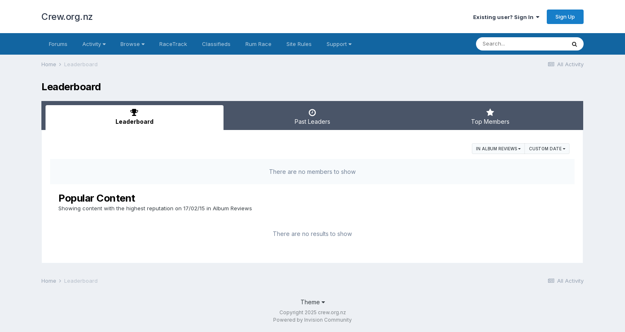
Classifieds (216, 44)
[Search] (520, 44)
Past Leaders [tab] (312, 116)
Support (339, 44)
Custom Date (547, 148)
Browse (132, 44)
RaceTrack (173, 44)
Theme (312, 302)
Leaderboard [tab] (134, 116)
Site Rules (299, 44)
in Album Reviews (498, 148)
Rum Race (258, 44)
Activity (94, 44)
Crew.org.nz (67, 16)
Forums (58, 44)
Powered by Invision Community (312, 320)
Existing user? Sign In (506, 17)
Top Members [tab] (490, 116)
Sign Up (565, 16)
